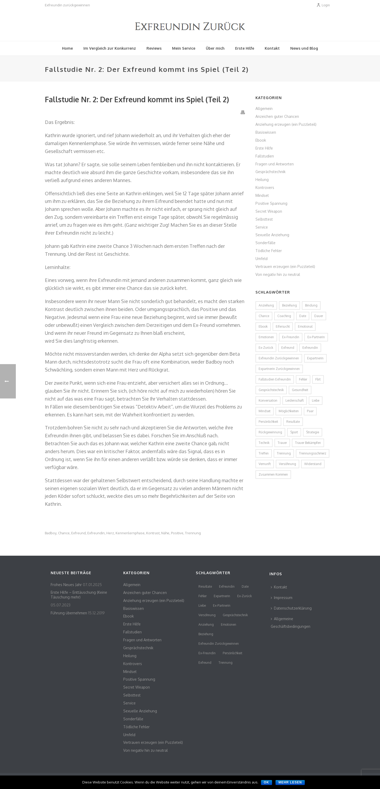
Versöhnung (207, 615)
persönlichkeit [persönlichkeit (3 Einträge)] (268, 422)
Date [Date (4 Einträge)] (302, 316)
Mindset (262, 195)
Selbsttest (264, 219)
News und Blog (304, 48)
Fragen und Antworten (274, 164)
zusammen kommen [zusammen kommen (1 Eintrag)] (273, 474)
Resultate (205, 586)
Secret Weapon (268, 211)
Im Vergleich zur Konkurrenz (109, 48)
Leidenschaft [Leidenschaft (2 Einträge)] (295, 400)
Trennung (193, 533)
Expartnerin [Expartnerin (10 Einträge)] (315, 358)
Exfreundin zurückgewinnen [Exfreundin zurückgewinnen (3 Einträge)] (279, 358)
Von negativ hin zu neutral (277, 274)
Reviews (154, 48)
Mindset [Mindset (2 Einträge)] (264, 411)
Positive (177, 533)
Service (261, 227)
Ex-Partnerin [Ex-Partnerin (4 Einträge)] (316, 337)
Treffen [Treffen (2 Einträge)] (264, 453)
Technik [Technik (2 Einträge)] (264, 443)
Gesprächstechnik (270, 171)
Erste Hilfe (244, 48)
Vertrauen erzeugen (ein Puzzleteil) (285, 266)
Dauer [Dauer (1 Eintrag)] (318, 316)
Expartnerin (222, 596)
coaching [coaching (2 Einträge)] (284, 316)
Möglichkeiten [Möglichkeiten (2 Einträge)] (289, 411)
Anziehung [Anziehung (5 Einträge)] (266, 305)
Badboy (50, 533)
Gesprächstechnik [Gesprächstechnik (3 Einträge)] (271, 390)
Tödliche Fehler (268, 250)
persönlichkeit (232, 653)
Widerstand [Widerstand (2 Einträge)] (312, 464)
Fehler (202, 596)
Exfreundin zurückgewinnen (218, 644)
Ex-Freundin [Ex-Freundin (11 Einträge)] (290, 337)
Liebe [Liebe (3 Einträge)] (315, 400)
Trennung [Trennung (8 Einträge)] (284, 453)
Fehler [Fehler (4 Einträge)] (303, 379)
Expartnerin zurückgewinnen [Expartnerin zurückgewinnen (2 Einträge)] (279, 369)
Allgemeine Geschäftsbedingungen (290, 622)
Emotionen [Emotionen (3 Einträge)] (266, 337)
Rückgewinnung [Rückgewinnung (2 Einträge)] (270, 432)
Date (245, 586)
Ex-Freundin (207, 653)
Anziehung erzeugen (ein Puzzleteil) (285, 124)
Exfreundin (96, 533)
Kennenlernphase (130, 533)
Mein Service (183, 48)
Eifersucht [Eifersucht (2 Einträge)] (283, 326)
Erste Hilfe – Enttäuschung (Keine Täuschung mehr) (79, 594)
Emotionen (228, 624)
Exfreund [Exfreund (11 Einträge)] (287, 348)
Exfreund (78, 533)
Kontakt (272, 48)
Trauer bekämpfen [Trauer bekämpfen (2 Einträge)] (308, 443)
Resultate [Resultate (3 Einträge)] (293, 422)
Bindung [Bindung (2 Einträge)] (311, 305)
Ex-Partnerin (221, 605)
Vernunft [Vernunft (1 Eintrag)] (265, 464)
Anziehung (206, 624)
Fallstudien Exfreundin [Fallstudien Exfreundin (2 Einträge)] (275, 379)
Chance (64, 533)
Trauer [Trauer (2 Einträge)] (282, 443)
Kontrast (153, 533)
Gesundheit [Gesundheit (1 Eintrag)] (300, 390)
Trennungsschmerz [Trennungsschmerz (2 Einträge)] (312, 453)
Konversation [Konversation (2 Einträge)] (268, 400)
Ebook (260, 140)
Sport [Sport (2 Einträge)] (294, 432)
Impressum (281, 597)
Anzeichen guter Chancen (277, 116)
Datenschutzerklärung (291, 608)
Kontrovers (264, 187)
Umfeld (261, 258)
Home (67, 48)
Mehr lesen (290, 782)
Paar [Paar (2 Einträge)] (310, 411)
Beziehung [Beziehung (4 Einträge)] (289, 305)
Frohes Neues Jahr (66, 584)
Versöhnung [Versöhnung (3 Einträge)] (287, 464)
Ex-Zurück (244, 596)
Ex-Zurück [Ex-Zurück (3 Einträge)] (266, 348)
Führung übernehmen (69, 613)
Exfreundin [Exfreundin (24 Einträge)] (310, 348)
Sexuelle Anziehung (272, 235)
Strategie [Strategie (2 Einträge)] (312, 432)
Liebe (202, 605)
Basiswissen (265, 132)
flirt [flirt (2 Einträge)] (318, 379)
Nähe (165, 533)
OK (266, 782)
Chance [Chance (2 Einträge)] (264, 316)
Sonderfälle (265, 242)
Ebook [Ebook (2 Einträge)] (263, 326)
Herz (110, 533)
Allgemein (264, 108)
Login (323, 5)
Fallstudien (264, 156)
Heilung (262, 179)
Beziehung (205, 634)
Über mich (215, 48)
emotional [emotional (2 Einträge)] (305, 326)
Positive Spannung (271, 203)
